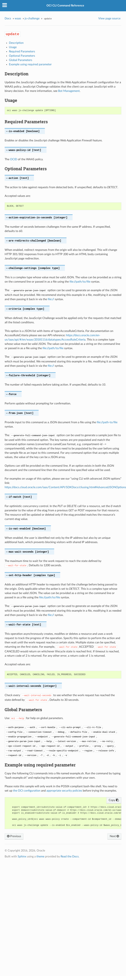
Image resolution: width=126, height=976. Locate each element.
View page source (109, 18)
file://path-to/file (107, 422)
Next (114, 836)
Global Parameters (20, 60)
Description (16, 42)
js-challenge (32, 18)
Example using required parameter (30, 64)
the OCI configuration (26, 790)
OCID (13, 159)
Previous (14, 836)
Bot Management (69, 91)
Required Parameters (22, 51)
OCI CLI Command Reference (65, 5)
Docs (8, 18)
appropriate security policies (64, 790)
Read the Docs (70, 856)
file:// (51, 299)
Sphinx (22, 856)
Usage (13, 47)
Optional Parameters (22, 55)
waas (18, 18)
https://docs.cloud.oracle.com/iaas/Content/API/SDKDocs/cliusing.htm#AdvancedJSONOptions (65, 487)
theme (40, 856)
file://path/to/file (80, 281)
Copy (114, 800)
